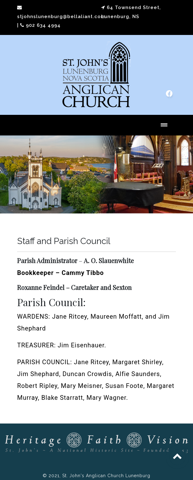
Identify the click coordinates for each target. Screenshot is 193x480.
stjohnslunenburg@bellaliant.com (61, 16)
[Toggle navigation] (164, 125)
